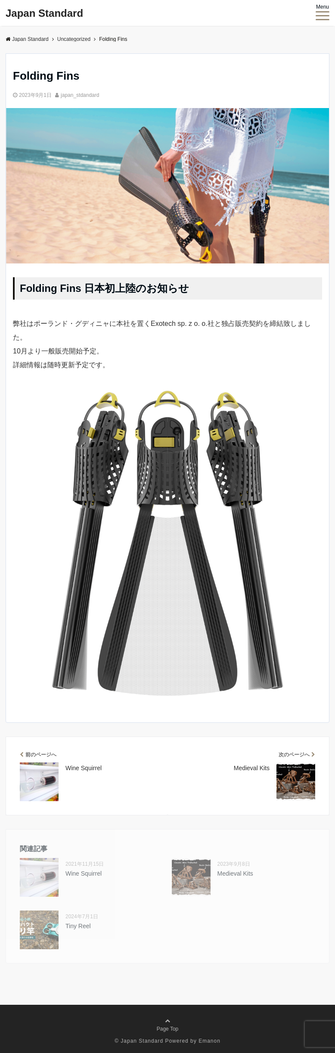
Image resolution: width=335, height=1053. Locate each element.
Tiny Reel (78, 926)
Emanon (209, 1041)
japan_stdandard (80, 95)
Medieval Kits (235, 873)
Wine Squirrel (83, 873)
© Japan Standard (139, 1041)
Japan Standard (44, 13)
